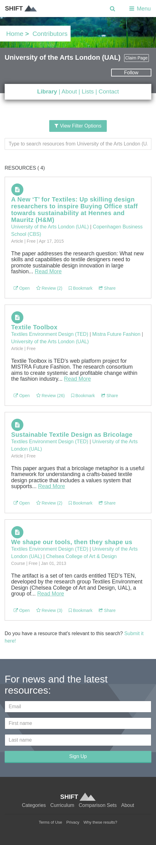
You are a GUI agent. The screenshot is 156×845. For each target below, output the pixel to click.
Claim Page (136, 57)
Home (14, 33)
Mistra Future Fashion (116, 334)
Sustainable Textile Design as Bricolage (71, 434)
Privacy (72, 822)
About (69, 91)
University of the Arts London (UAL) (50, 226)
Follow (131, 72)
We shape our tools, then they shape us (71, 542)
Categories (34, 805)
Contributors (49, 33)
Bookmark (81, 288)
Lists (88, 91)
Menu (139, 9)
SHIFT (21, 8)
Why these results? (100, 822)
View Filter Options (77, 125)
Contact (109, 91)
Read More (48, 271)
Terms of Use (50, 822)
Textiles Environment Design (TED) (49, 334)
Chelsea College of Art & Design (81, 556)
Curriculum (62, 805)
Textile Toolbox (34, 327)
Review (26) (50, 395)
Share (107, 288)
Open (22, 288)
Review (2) (49, 288)
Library (47, 91)
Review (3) (49, 610)
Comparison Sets (98, 805)
